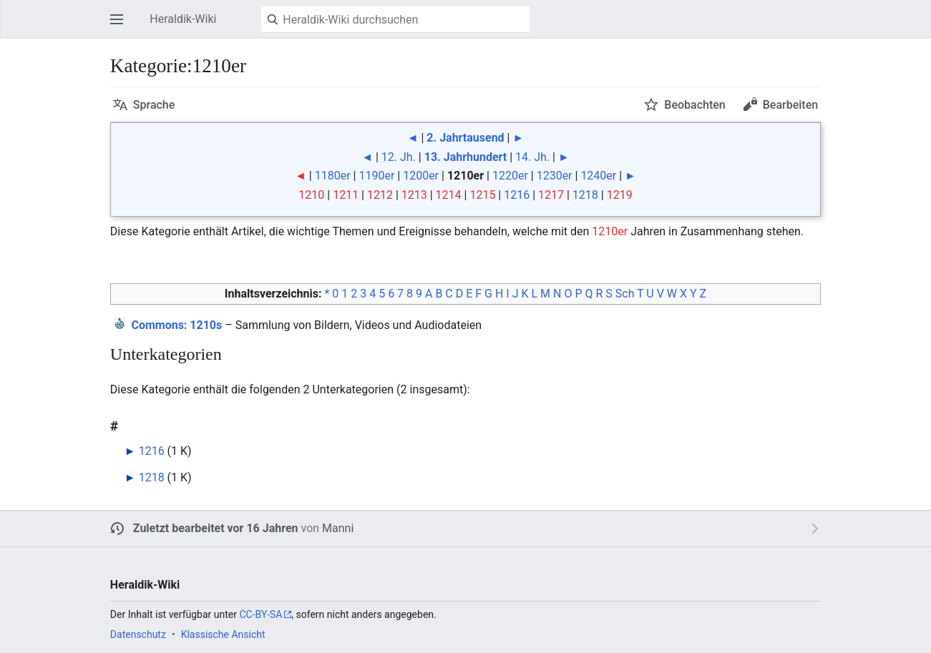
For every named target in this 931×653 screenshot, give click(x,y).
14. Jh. (532, 157)
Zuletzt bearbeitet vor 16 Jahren (215, 528)
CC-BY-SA (260, 614)
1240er (598, 175)
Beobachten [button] (694, 105)
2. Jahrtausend (465, 137)
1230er (554, 175)
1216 (517, 195)
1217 (551, 195)
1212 (380, 195)
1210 (311, 195)
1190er (376, 175)
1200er (421, 175)
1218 (585, 195)
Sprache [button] (154, 105)
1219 (620, 195)
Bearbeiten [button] (790, 105)
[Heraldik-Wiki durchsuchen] (395, 19)
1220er (510, 175)
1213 (414, 195)
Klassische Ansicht (223, 634)
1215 (482, 195)
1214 (449, 195)
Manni (338, 528)
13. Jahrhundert (465, 157)
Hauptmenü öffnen (120, 26)
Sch (625, 293)
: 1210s (176, 325)
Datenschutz (138, 634)
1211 (346, 195)
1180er (333, 175)
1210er (610, 231)
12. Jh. (398, 157)
